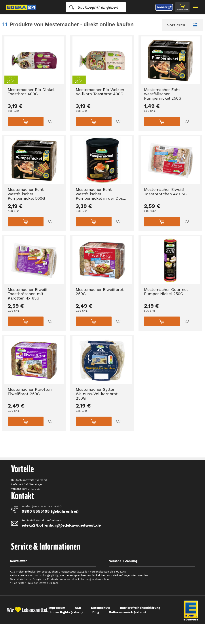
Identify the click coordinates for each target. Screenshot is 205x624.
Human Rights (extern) (65, 612)
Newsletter (18, 561)
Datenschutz (100, 607)
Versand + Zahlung (123, 561)
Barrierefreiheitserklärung (140, 607)
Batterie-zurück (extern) (127, 612)
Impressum (56, 607)
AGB (78, 607)
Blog (95, 612)
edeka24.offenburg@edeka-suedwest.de (61, 525)
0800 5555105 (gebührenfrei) (50, 511)
